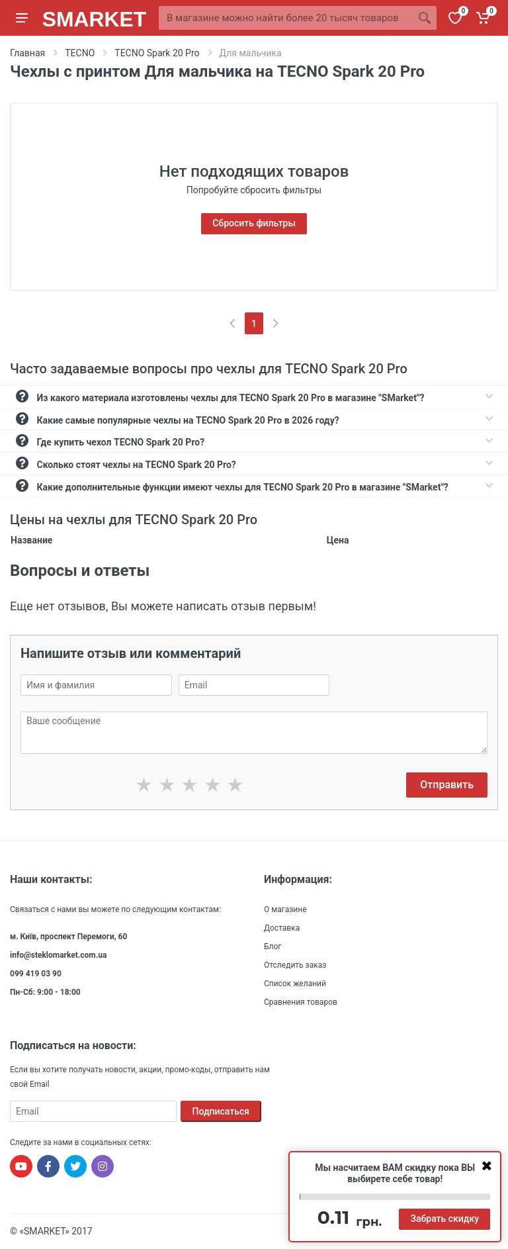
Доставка (282, 928)
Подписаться (221, 1111)
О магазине (285, 909)
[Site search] (286, 18)
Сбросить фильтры (254, 223)
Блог (272, 946)
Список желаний (295, 983)
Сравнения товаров (300, 1002)
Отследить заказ (295, 965)
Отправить (447, 784)
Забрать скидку (444, 1218)
